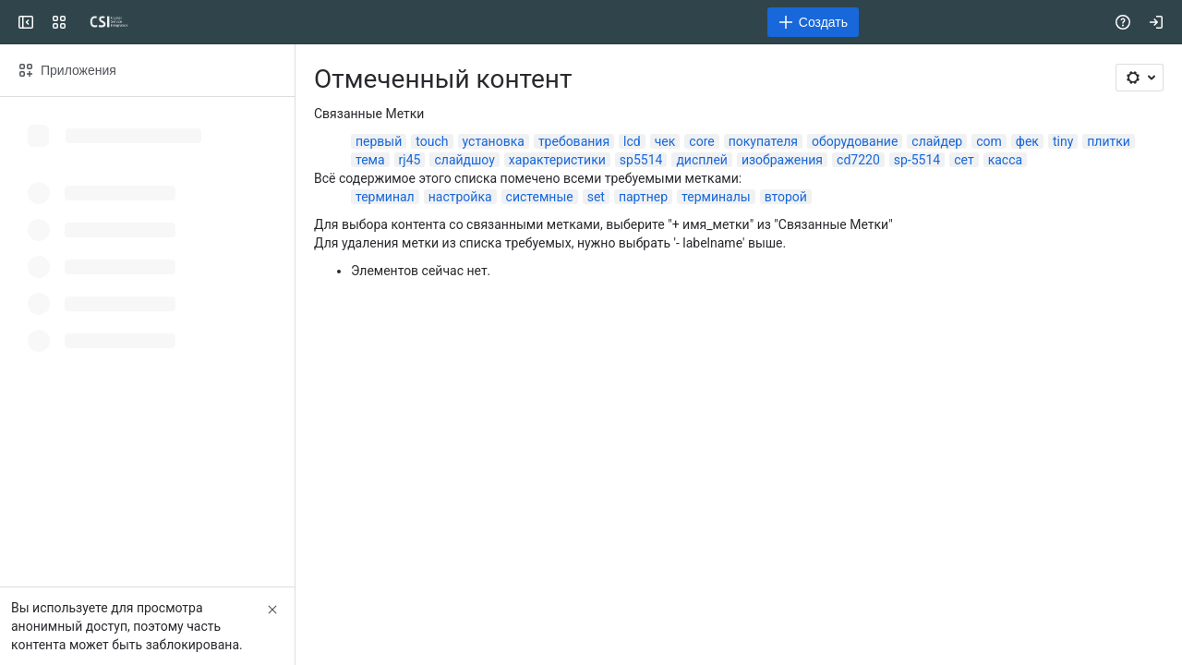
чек (665, 141)
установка (494, 141)
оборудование (855, 141)
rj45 (410, 159)
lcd (632, 141)
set (596, 196)
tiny (1063, 141)
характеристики (557, 159)
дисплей (702, 159)
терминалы (716, 196)
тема (370, 159)
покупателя (763, 141)
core (701, 141)
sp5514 (641, 159)
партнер (643, 196)
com (989, 141)
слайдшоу (464, 159)
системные (539, 196)
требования (573, 141)
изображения (782, 159)
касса (1005, 159)
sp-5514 (917, 159)
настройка (460, 196)
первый (379, 141)
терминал (385, 196)
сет (963, 159)
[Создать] (813, 22)
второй (786, 196)
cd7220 (858, 159)
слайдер (936, 141)
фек (1027, 141)
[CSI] (109, 22)
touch (432, 141)
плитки (1108, 141)
